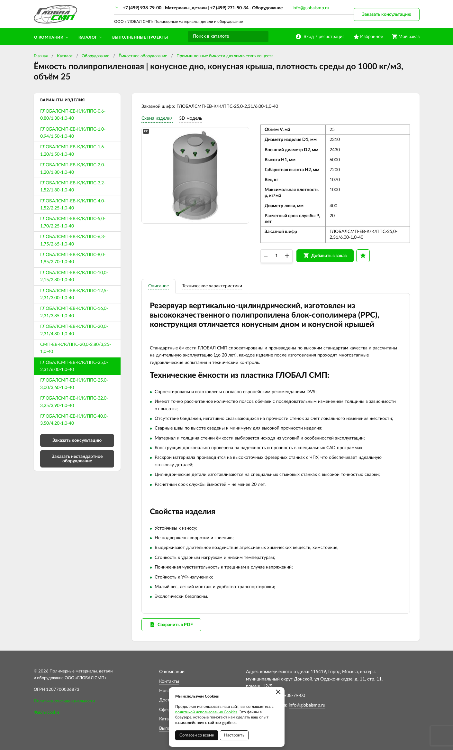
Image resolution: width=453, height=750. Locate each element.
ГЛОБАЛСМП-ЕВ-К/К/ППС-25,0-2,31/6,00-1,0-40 (74, 366)
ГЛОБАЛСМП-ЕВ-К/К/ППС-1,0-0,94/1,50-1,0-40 (72, 133)
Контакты (169, 681)
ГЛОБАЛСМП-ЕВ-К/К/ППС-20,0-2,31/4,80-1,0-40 (74, 330)
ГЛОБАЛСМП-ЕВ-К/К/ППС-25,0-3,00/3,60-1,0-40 (74, 384)
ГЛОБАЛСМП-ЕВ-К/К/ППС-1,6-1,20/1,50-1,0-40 (72, 150)
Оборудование (95, 56)
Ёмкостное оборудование (143, 56)
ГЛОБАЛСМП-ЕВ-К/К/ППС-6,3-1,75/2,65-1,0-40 (72, 240)
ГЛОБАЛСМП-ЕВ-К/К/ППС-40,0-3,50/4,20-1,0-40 (74, 420)
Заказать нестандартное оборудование (77, 458)
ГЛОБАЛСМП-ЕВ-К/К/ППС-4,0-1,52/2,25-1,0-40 (72, 204)
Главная (41, 56)
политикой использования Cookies (206, 712)
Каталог (64, 56)
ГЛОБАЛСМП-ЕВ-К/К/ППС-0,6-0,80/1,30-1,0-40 (72, 115)
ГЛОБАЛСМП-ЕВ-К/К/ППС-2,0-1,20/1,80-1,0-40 (72, 168)
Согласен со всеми (196, 735)
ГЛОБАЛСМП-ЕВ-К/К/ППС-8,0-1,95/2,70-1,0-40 (72, 258)
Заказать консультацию (386, 14)
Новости (168, 691)
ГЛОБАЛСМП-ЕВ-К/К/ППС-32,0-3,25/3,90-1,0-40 (74, 402)
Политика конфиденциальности (64, 701)
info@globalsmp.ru (311, 8)
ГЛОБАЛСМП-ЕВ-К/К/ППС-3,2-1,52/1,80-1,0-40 (72, 186)
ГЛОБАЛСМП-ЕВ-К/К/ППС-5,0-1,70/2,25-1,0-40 (72, 222)
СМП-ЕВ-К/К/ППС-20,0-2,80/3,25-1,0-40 (75, 348)
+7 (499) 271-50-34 (229, 8)
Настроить (234, 735)
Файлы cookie (46, 712)
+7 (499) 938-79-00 (142, 8)
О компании (172, 672)
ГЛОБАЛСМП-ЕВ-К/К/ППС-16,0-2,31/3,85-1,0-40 (74, 312)
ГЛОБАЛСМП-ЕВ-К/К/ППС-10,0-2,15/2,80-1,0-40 (74, 276)
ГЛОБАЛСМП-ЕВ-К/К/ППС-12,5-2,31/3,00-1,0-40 (74, 294)
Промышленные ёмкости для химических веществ (225, 56)
